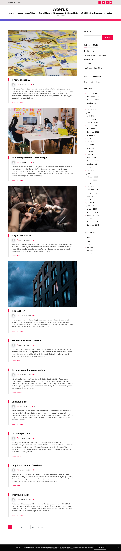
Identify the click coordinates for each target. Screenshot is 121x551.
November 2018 (93, 215)
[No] (119, 548)
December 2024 (93, 97)
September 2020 (93, 193)
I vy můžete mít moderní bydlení (29, 369)
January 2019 (92, 209)
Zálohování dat (19, 401)
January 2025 (92, 93)
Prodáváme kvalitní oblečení (26, 340)
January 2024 (92, 126)
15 (33, 527)
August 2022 (91, 170)
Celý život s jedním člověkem (27, 465)
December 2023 (93, 129)
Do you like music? (21, 235)
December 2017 (93, 222)
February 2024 (92, 122)
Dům (88, 238)
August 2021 (91, 186)
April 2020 (91, 196)
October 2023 (92, 135)
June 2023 (90, 148)
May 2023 (90, 151)
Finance (90, 244)
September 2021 (93, 183)
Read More (17, 102)
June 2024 (90, 113)
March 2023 (91, 158)
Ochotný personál (21, 433)
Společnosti (91, 254)
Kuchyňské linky (20, 494)
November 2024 (93, 100)
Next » (40, 527)
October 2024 (92, 103)
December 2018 (93, 212)
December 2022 (93, 161)
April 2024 (91, 116)
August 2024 (91, 109)
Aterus (60, 9)
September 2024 (93, 106)
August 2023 (91, 142)
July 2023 (90, 145)
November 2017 (93, 225)
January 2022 (92, 180)
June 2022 (90, 174)
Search (87, 31)
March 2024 (91, 119)
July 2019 (90, 203)
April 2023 (91, 154)
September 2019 (93, 199)
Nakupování (91, 247)
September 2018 (93, 219)
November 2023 (93, 132)
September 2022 (93, 167)
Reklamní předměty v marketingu (29, 157)
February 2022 (92, 177)
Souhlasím (100, 547)
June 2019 (90, 206)
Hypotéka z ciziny (21, 79)
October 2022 (92, 164)
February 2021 (92, 190)
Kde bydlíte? (18, 310)
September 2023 (93, 138)
